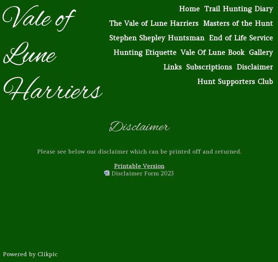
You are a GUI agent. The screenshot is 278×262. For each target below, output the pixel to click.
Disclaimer (254, 67)
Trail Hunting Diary (238, 8)
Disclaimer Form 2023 (142, 173)
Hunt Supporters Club (235, 81)
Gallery (261, 52)
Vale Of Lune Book (212, 52)
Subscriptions (209, 67)
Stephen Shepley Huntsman (156, 37)
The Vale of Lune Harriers (154, 23)
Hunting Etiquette (144, 52)
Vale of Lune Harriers (52, 56)
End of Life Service (241, 37)
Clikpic (48, 254)
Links (172, 67)
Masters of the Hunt (238, 23)
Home (189, 8)
